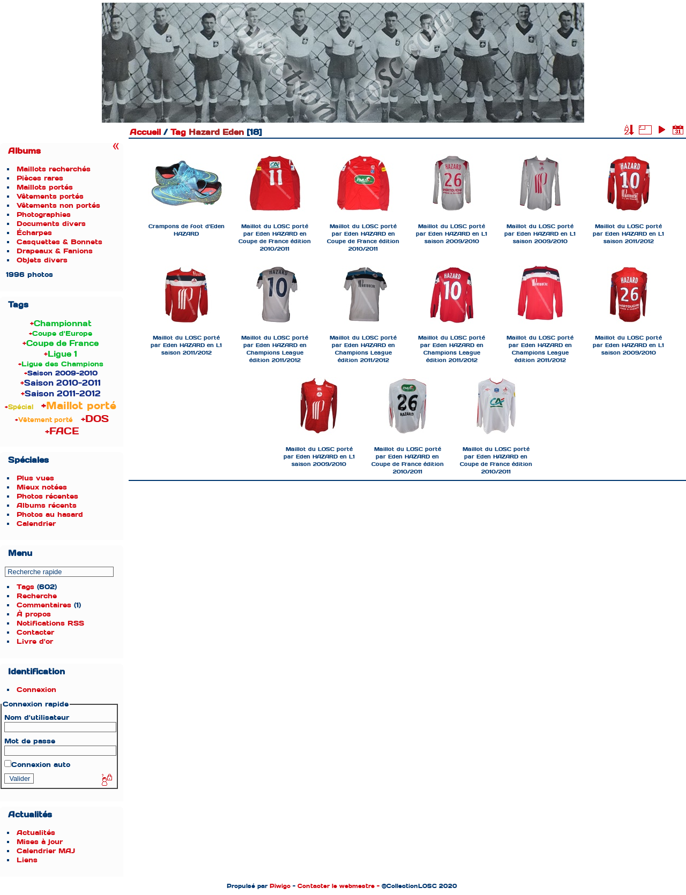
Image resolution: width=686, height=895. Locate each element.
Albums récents (47, 505)
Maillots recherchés (54, 169)
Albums (24, 151)
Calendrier (36, 523)
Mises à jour (40, 841)
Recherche (37, 595)
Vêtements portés (50, 196)
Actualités (36, 832)
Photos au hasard (50, 514)
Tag (178, 132)
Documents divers (51, 223)
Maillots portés (45, 187)
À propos (34, 614)
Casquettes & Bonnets (59, 241)
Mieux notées (42, 487)
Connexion (36, 689)
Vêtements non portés (58, 205)
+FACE (62, 431)
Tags (25, 586)
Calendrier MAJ (46, 850)
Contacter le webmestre (336, 886)
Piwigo (280, 886)
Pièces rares (40, 178)
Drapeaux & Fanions (55, 250)
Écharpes (34, 232)
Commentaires (44, 605)
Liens (27, 859)
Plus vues (35, 478)
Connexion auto (37, 764)
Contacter (35, 632)
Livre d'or (35, 641)
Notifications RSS (50, 623)
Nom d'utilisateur (36, 717)
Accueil (145, 132)
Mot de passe (29, 741)
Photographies (44, 214)
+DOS (95, 418)
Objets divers (42, 260)
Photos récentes (47, 496)
